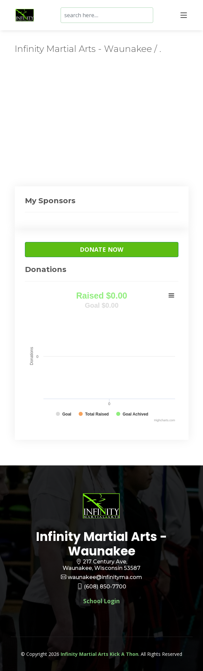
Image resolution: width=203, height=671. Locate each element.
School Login (101, 601)
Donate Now (101, 249)
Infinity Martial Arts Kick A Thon (99, 654)
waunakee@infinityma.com (105, 577)
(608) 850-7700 (105, 586)
